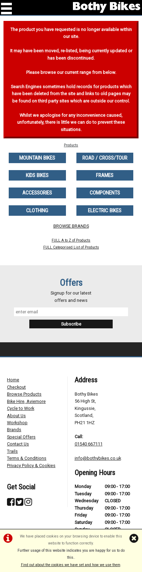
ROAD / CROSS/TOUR (104, 158)
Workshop (17, 422)
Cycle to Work (20, 408)
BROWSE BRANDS (71, 226)
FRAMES (104, 175)
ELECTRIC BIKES (104, 210)
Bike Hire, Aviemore (26, 401)
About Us (16, 415)
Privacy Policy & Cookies (31, 465)
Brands (14, 429)
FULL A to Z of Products (71, 240)
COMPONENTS (105, 193)
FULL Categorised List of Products (71, 247)
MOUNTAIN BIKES (37, 158)
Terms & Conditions (26, 458)
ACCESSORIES (37, 193)
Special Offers (21, 437)
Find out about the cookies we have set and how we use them (70, 565)
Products (71, 145)
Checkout (16, 387)
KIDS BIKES (37, 175)
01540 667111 (89, 444)
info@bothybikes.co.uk (98, 458)
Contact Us (18, 444)
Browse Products (24, 394)
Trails (12, 451)
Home (13, 379)
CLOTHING (37, 210)
